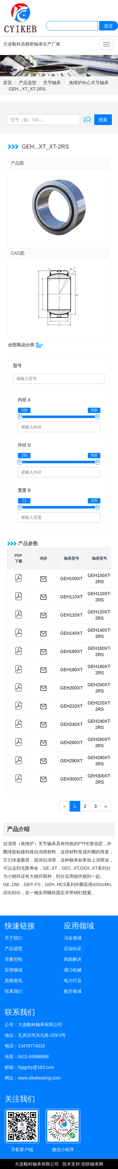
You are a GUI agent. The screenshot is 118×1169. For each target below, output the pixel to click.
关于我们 (13, 937)
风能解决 (72, 959)
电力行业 (72, 980)
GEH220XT (71, 706)
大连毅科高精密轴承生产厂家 (31, 43)
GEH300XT (71, 778)
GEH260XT (71, 742)
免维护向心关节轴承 (88, 82)
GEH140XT (71, 633)
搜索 (102, 119)
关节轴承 (52, 82)
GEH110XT (71, 596)
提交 (108, 25)
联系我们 (13, 991)
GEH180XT (71, 669)
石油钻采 (72, 948)
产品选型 (28, 82)
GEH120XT (71, 614)
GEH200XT (71, 687)
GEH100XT (71, 578)
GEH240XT (71, 724)
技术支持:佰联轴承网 (82, 1163)
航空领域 (72, 991)
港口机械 (72, 969)
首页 (7, 82)
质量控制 (13, 959)
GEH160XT (71, 651)
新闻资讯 (13, 980)
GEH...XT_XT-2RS (27, 88)
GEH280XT (71, 760)
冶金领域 (72, 937)
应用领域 (13, 969)
